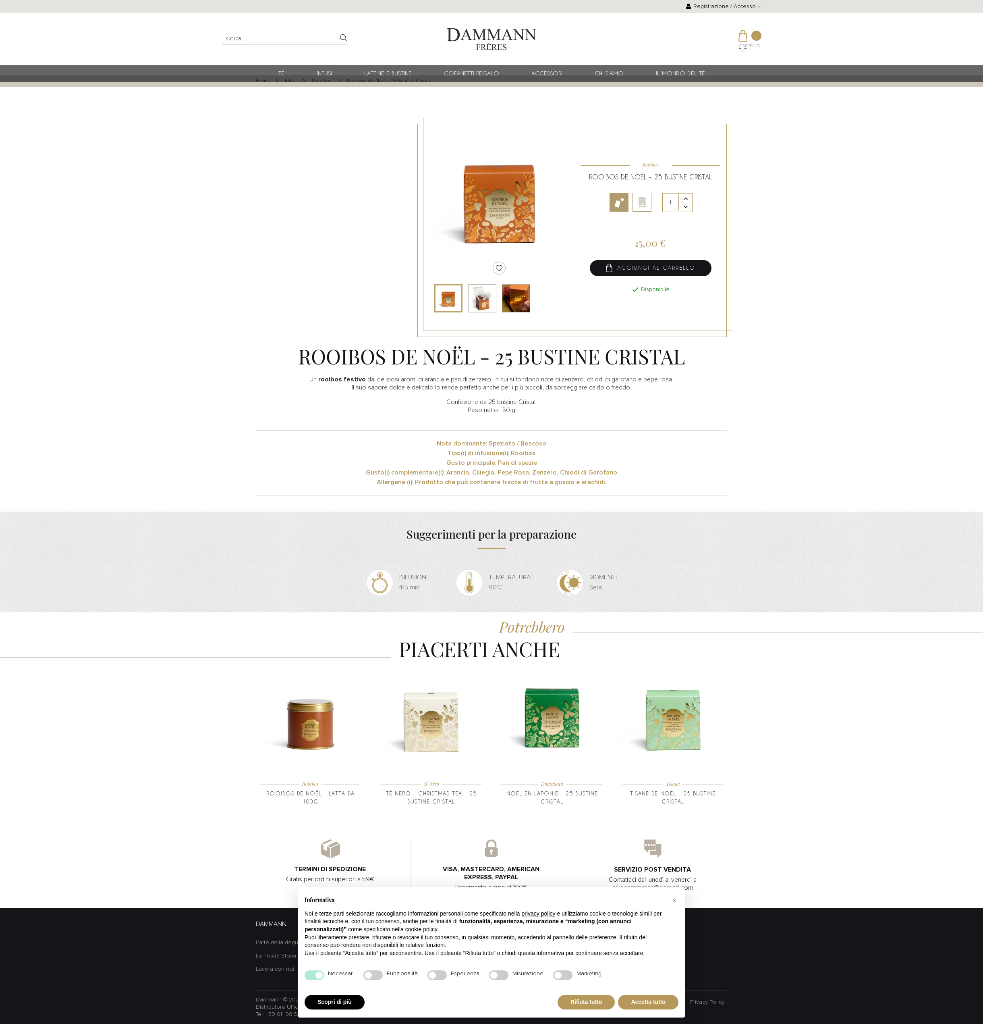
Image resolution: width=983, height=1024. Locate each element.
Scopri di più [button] (334, 1002)
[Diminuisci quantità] (686, 208)
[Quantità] (677, 203)
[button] (674, 900)
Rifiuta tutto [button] (586, 1002)
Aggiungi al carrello (650, 268)
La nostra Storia (276, 956)
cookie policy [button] (421, 929)
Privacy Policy (707, 1002)
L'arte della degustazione (288, 942)
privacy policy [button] (539, 913)
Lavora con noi (275, 969)
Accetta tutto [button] (648, 1002)
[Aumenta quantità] (686, 200)
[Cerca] (285, 38)
